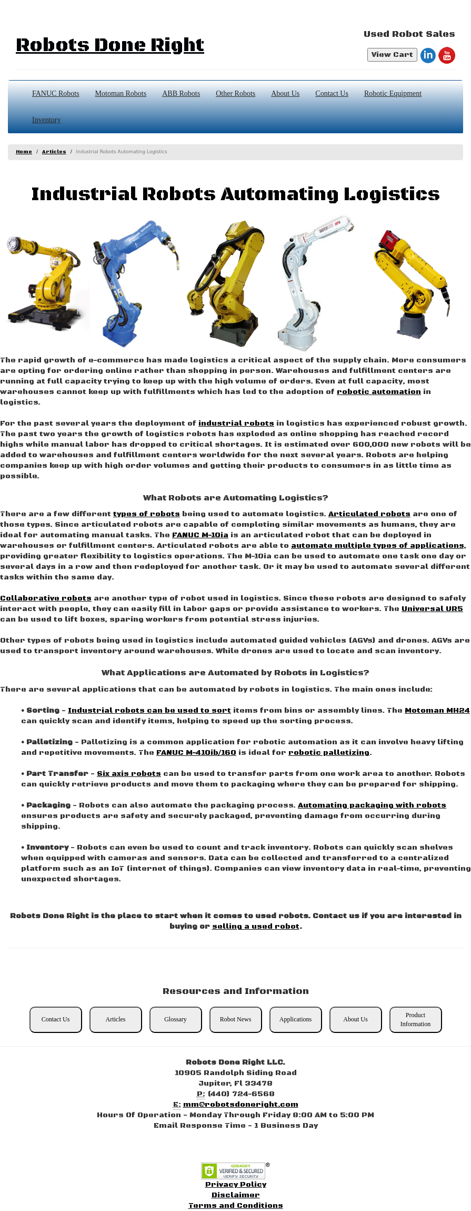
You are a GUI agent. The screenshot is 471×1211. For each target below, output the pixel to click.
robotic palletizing (328, 752)
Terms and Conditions (235, 1205)
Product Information (415, 1019)
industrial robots (236, 423)
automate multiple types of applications (377, 545)
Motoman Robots (121, 93)
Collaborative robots (46, 598)
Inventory (46, 120)
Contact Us (331, 93)
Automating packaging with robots (372, 805)
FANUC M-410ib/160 (196, 752)
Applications (295, 1019)
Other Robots (235, 93)
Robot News (236, 1019)
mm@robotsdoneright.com (240, 1104)
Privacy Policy (235, 1184)
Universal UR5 (432, 609)
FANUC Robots (55, 93)
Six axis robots (129, 774)
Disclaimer (236, 1195)
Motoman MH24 (437, 710)
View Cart (392, 55)
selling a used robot (255, 926)
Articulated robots (369, 514)
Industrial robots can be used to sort (149, 710)
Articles (54, 152)
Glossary (175, 1019)
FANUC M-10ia (200, 535)
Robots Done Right (110, 45)
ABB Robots (181, 93)
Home (24, 152)
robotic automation (379, 392)
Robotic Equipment (393, 93)
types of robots (146, 514)
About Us (285, 93)
